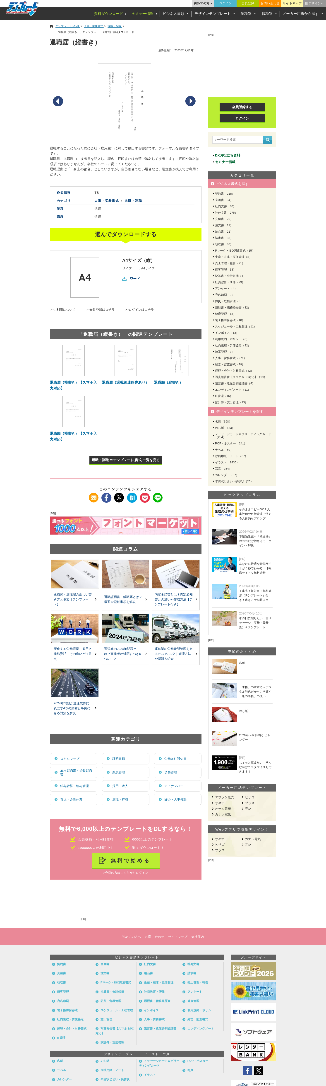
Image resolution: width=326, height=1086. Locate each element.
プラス (249, 803)
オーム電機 (223, 808)
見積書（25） (224, 218)
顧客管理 (63, 991)
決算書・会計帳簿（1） (230, 275)
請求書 (191, 973)
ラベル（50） (224, 449)
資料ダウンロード (108, 14)
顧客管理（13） (225, 269)
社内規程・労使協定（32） (233, 345)
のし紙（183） (225, 427)
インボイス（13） (227, 332)
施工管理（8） (224, 351)
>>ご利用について (63, 309)
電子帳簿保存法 (67, 1010)
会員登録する (242, 107)
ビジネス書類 (173, 14)
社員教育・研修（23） (230, 282)
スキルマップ (69, 759)
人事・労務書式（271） (231, 358)
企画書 (105, 964)
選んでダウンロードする (126, 234)
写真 (190, 1070)
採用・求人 (120, 786)
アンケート (194, 991)
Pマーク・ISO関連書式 (116, 982)
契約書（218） (225, 193)
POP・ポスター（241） (231, 443)
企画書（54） (224, 200)
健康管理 (193, 1001)
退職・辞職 (120, 799)
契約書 (61, 964)
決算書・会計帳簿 (112, 991)
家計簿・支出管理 (112, 1042)
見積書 (61, 973)
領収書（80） (224, 244)
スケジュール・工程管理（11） (235, 326)
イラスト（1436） (227, 462)
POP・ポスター (197, 1061)
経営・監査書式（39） (230, 364)
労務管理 (170, 772)
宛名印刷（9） (224, 294)
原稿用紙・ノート (112, 1070)
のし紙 (105, 1061)
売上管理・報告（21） (230, 263)
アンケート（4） (226, 288)
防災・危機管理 (111, 1001)
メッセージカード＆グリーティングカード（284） (243, 436)
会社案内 (197, 937)
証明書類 (118, 759)
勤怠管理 (118, 772)
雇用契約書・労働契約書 (76, 772)
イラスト (150, 1075)
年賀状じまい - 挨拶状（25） (234, 481)
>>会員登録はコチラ (100, 309)
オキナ (220, 803)
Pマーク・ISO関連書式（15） (235, 250)
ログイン (225, 3)
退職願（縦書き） (168, 382)
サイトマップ (292, 3)
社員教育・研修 (154, 991)
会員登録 (248, 3)
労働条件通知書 (175, 759)
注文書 (105, 973)
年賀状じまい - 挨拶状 (115, 1079)
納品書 (148, 973)
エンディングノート (200, 1028)
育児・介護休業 (71, 799)
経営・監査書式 (197, 1019)
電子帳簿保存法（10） (230, 320)
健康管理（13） (225, 313)
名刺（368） (223, 421)
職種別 (267, 14)
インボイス (151, 1010)
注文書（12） (224, 225)
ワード (135, 278)
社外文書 (193, 964)
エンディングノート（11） (233, 389)
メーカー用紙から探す (301, 14)
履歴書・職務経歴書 (157, 1001)
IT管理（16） (224, 396)
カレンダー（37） (227, 475)
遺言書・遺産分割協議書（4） (235, 383)
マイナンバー (173, 786)
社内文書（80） (225, 206)
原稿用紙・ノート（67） (231, 456)
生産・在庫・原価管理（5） (233, 256)
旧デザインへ (314, 3)
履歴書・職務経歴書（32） (233, 307)
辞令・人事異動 (175, 799)
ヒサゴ (249, 797)
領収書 (61, 982)
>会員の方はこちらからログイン (125, 872)
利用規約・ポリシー (200, 1010)
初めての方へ (203, 3)
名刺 (60, 1061)
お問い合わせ (270, 3)
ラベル (61, 1070)
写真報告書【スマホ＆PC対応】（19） (241, 377)
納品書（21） (224, 231)
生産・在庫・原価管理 (158, 982)
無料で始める (131, 860)
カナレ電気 (223, 814)
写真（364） (223, 468)
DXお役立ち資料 (227, 155)
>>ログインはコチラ (139, 309)
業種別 (246, 14)
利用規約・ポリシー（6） (232, 339)
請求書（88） (224, 237)
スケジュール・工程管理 (117, 1010)
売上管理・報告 (197, 982)
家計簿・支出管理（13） (231, 402)
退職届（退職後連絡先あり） (125, 382)
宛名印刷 (63, 1001)
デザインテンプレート (212, 14)
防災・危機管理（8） (229, 301)
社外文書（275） (226, 212)
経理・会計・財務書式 (71, 1028)
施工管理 (106, 1019)
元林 (248, 808)
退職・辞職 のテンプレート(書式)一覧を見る (125, 460)
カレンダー (64, 1079)
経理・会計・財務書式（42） (234, 370)
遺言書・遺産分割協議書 (160, 1028)
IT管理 (61, 1037)
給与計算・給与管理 (74, 786)
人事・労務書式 (154, 1019)
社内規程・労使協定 (70, 1019)
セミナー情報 (143, 14)
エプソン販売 (224, 797)
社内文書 (150, 964)
